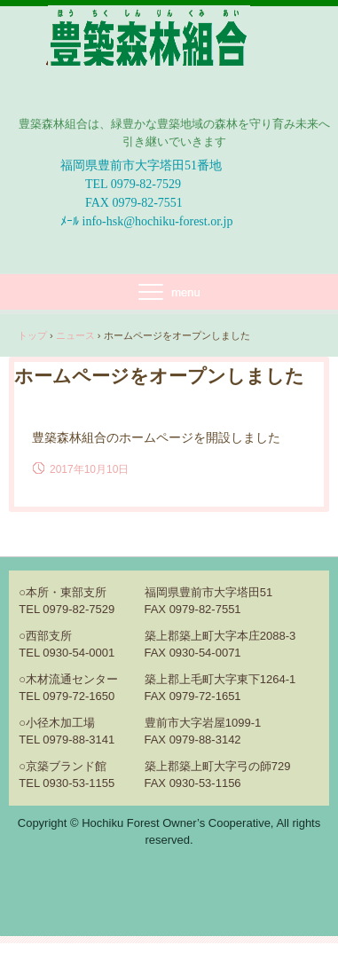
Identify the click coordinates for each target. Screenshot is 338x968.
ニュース (75, 335)
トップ (32, 335)
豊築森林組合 (149, 103)
